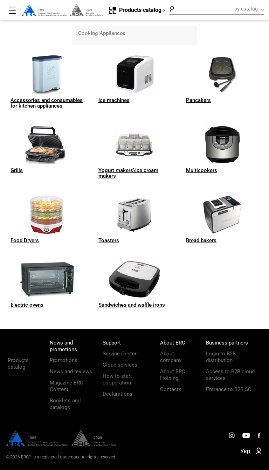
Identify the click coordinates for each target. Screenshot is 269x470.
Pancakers (198, 100)
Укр (245, 451)
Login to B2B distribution (221, 356)
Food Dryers (25, 240)
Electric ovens (27, 305)
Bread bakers (201, 240)
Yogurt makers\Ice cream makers (128, 173)
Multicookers (201, 170)
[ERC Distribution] (61, 445)
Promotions (63, 360)
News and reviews (71, 371)
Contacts (170, 389)
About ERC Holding (172, 374)
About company (170, 356)
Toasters (108, 240)
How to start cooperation (117, 379)
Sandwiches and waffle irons (131, 305)
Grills (17, 170)
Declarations (117, 394)
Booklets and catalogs (65, 403)
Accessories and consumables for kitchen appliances (47, 103)
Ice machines (114, 100)
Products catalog (18, 363)
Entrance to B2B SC (228, 389)
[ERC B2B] (259, 452)
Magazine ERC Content (66, 386)
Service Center (120, 353)
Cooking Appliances (101, 33)
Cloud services (120, 365)
